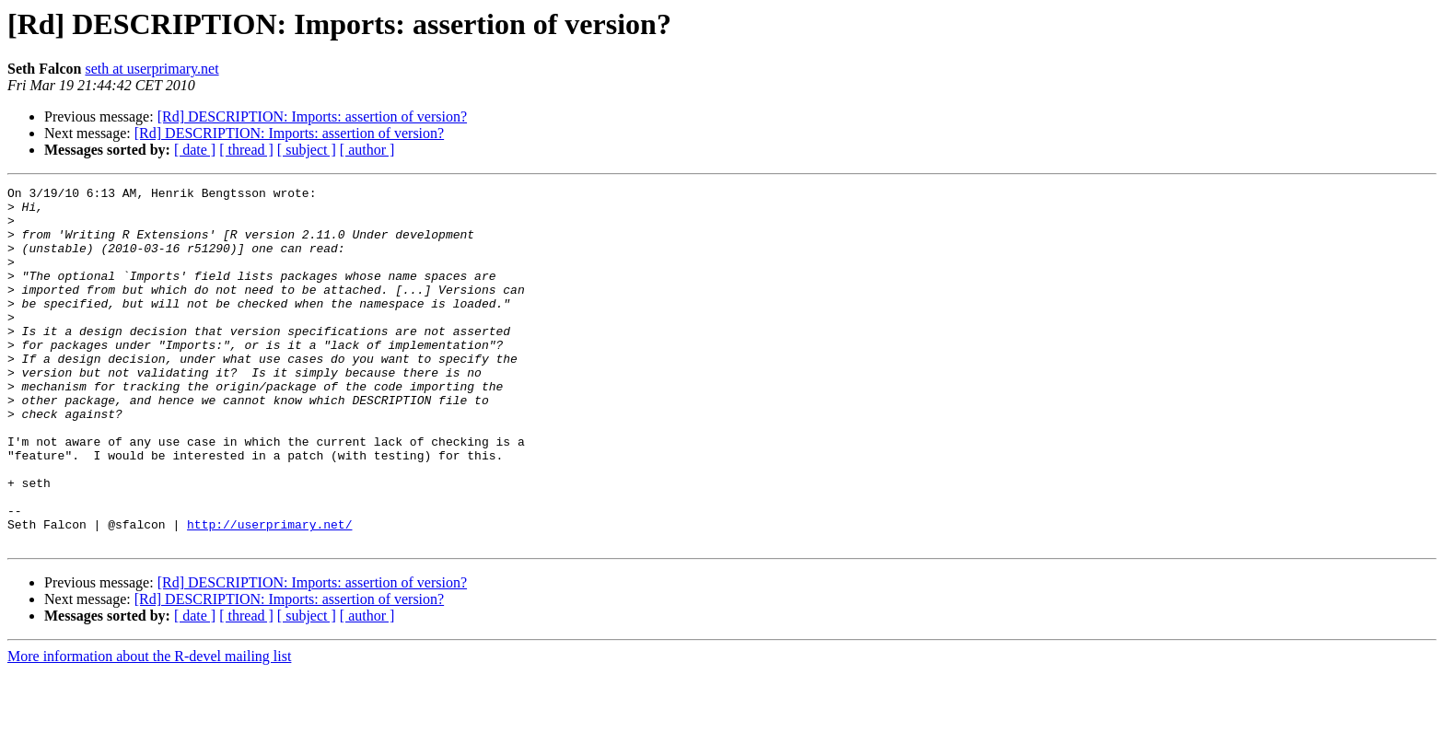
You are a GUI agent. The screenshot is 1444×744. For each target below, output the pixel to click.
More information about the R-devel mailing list (149, 728)
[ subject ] (306, 149)
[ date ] (194, 149)
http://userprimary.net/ (269, 593)
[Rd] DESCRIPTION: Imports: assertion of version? (312, 116)
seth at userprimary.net (151, 68)
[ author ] (367, 149)
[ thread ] (246, 149)
